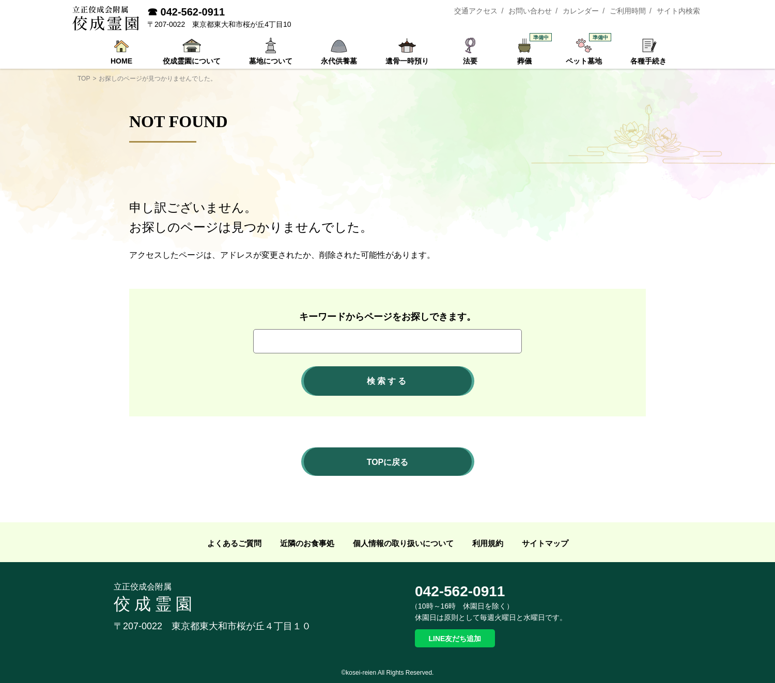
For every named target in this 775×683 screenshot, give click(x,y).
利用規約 (487, 543)
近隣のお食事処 (307, 543)
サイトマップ (545, 543)
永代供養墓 (339, 61)
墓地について (270, 61)
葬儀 (529, 51)
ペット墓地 (586, 51)
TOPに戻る (388, 462)
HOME (121, 61)
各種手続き (648, 61)
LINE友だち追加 (455, 638)
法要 (470, 61)
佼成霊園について (192, 61)
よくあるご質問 (234, 543)
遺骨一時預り (407, 61)
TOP (84, 78)
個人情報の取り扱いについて (403, 543)
